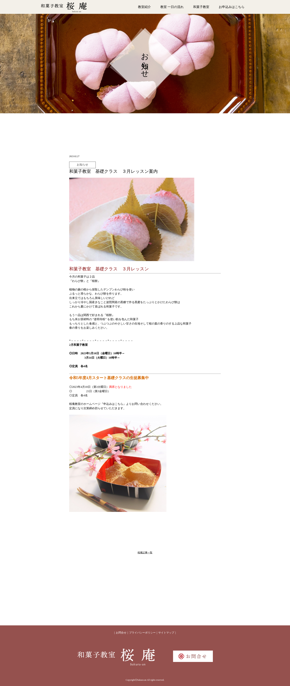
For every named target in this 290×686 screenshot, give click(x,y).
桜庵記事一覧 (145, 552)
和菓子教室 (201, 7)
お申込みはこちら (232, 7)
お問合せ (121, 632)
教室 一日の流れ (172, 7)
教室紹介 (144, 7)
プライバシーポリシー (142, 632)
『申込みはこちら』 (113, 403)
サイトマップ (166, 632)
